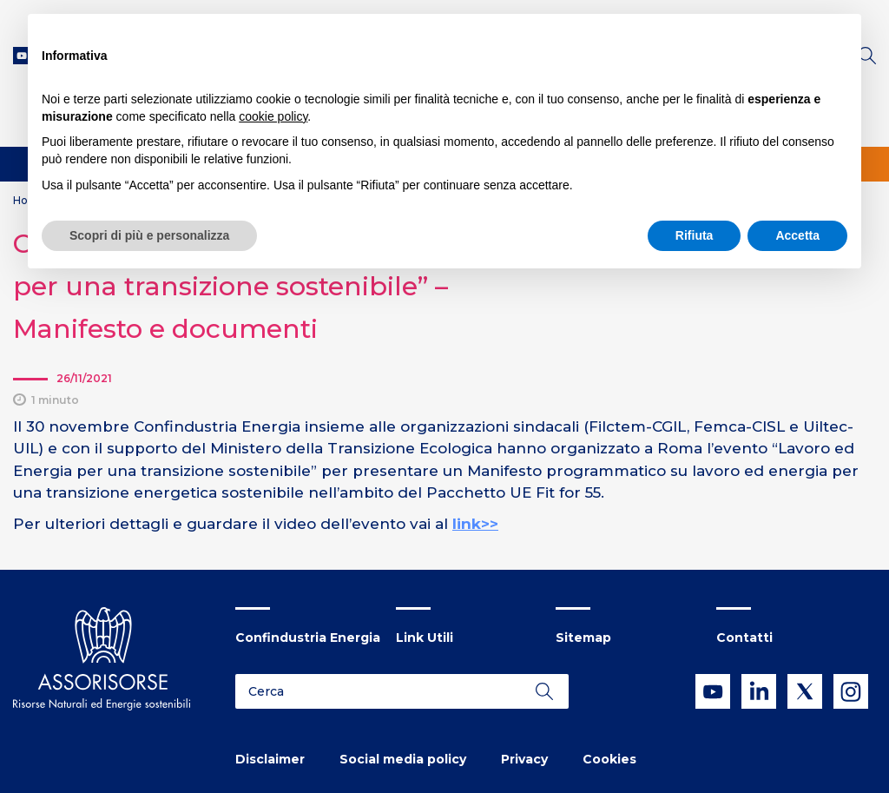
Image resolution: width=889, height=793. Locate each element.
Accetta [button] (797, 235)
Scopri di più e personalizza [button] (149, 235)
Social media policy (402, 759)
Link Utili (424, 637)
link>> (475, 523)
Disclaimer (270, 759)
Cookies (609, 759)
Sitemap (583, 637)
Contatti (744, 637)
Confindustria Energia (307, 637)
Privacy (524, 759)
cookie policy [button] (273, 116)
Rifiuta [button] (694, 235)
